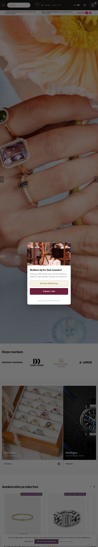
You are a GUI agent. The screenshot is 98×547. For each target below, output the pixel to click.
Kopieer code (49, 291)
